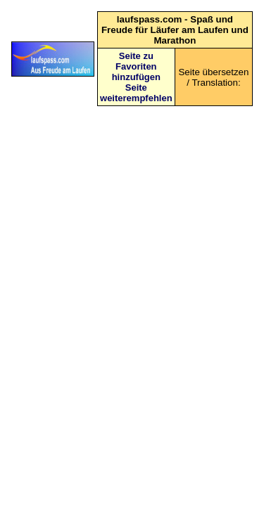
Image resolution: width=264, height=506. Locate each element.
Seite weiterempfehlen (136, 92)
